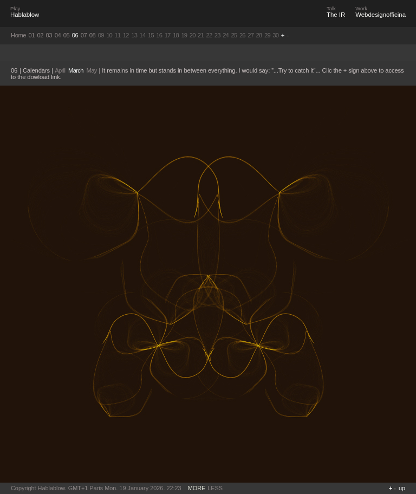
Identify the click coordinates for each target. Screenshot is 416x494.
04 (58, 35)
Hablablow (24, 14)
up (402, 488)
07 (84, 35)
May (92, 70)
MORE (197, 488)
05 (66, 35)
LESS (215, 488)
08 (92, 35)
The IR (336, 14)
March (75, 70)
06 (75, 35)
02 (40, 35)
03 (49, 35)
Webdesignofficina (380, 14)
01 (32, 35)
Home (18, 35)
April (60, 70)
